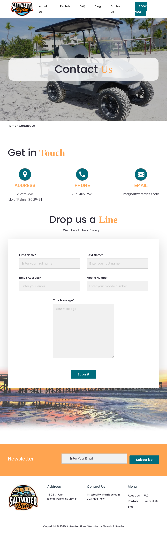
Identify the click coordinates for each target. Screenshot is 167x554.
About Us (43, 9)
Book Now (141, 9)
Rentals (65, 6)
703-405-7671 (82, 211)
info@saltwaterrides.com (140, 211)
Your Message (63, 317)
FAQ (82, 6)
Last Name (95, 272)
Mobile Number (97, 295)
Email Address (30, 295)
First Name (27, 272)
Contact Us (116, 9)
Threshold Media (113, 544)
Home (12, 143)
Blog (98, 6)
